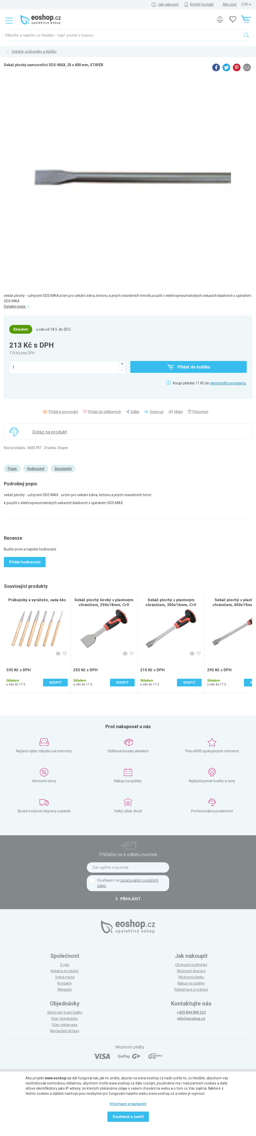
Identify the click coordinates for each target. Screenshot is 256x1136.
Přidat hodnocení (24, 562)
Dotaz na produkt (49, 432)
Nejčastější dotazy (64, 1031)
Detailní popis (16, 306)
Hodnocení (35, 469)
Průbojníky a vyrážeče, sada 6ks (37, 600)
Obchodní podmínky (191, 965)
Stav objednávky (64, 1019)
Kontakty (64, 983)
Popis (12, 469)
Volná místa (64, 977)
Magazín (65, 989)
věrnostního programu (228, 383)
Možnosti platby (191, 977)
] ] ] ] (246, 4)
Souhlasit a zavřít (128, 1116)
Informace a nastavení (128, 1104)
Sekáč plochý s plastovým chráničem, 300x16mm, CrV (171, 602)
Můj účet (230, 4)
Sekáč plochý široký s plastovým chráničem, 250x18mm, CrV (103, 602)
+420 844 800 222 (191, 1012)
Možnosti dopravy (191, 971)
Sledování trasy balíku (64, 1012)
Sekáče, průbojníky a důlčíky (34, 51)
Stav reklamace (65, 1025)
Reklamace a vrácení (191, 989)
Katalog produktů (65, 971)
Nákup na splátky (191, 983)
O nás (64, 965)
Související (63, 469)
